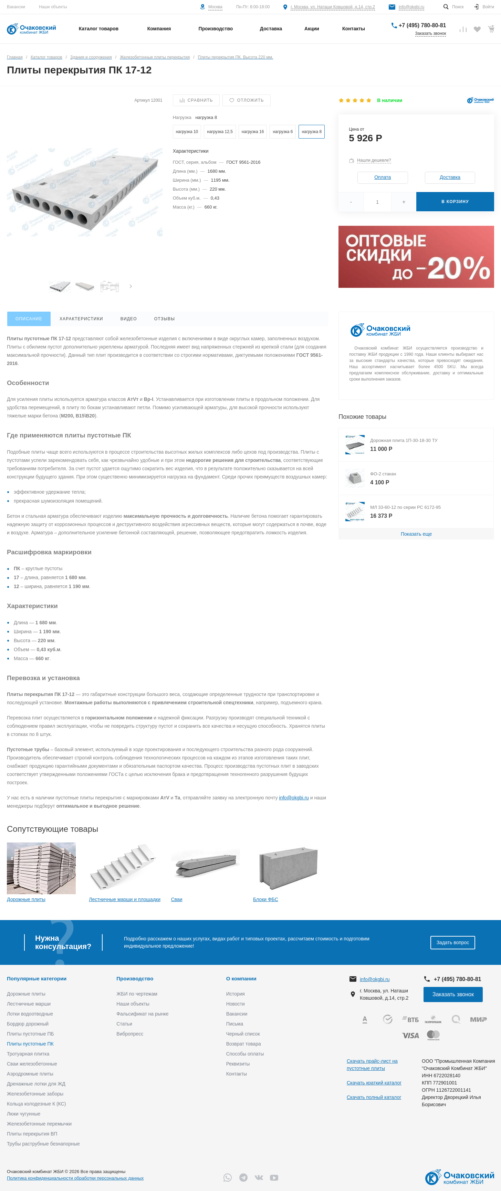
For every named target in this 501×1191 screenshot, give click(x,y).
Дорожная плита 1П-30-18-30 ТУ (404, 440)
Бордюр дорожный (28, 1024)
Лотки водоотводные (30, 1014)
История (235, 994)
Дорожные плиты (26, 899)
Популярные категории (36, 978)
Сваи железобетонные (32, 1064)
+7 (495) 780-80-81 (422, 25)
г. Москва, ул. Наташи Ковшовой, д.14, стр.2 (333, 6)
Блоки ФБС (265, 899)
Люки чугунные (23, 1114)
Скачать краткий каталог (374, 1083)
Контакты (236, 1074)
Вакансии (16, 6)
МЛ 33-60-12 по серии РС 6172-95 (405, 507)
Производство (134, 978)
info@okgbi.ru (411, 6)
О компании (241, 978)
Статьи (124, 1024)
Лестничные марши (29, 1004)
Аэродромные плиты (30, 1074)
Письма (234, 1024)
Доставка (450, 177)
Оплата (382, 177)
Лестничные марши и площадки (124, 899)
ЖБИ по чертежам (136, 994)
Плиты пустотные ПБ (30, 1034)
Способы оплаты (245, 1054)
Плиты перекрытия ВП (32, 1134)
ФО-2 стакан (383, 473)
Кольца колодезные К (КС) (36, 1104)
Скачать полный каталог (374, 1097)
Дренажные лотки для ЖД (36, 1084)
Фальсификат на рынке (142, 1014)
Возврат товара (243, 1044)
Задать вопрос (453, 942)
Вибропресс (129, 1034)
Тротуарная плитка (28, 1054)
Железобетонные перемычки (39, 1124)
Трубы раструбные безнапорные (43, 1144)
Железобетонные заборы (35, 1094)
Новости (235, 1004)
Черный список (243, 1034)
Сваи (176, 899)
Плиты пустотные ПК (30, 1044)
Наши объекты (53, 6)
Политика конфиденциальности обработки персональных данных (75, 1178)
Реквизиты (238, 1064)
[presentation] (131, 286)
